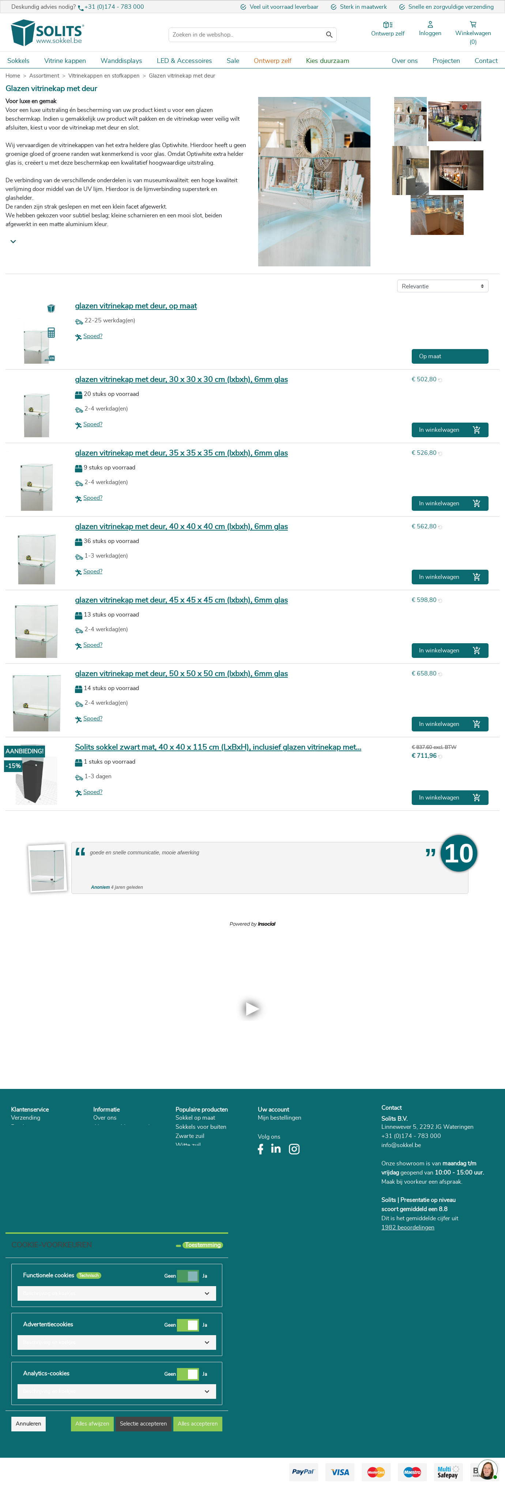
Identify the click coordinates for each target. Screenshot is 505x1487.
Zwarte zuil (190, 1136)
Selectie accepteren (143, 1424)
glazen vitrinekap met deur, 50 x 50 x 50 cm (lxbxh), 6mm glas (181, 674)
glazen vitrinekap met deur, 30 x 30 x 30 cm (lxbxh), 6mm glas (181, 379)
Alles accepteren (198, 1424)
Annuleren (28, 1424)
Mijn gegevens (276, 1136)
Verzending (25, 1118)
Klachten (22, 1154)
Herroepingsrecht (33, 1145)
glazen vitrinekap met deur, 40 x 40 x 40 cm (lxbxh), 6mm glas (181, 527)
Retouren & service (35, 1136)
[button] (117, 1293)
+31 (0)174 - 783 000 (114, 7)
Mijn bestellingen (279, 1118)
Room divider (193, 1218)
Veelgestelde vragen (37, 1163)
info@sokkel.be (401, 1145)
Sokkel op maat (195, 1118)
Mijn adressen (276, 1127)
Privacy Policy (111, 1136)
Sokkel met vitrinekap (203, 1209)
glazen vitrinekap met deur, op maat (136, 306)
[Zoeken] (253, 34)
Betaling (21, 1127)
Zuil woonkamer (196, 1191)
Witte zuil (188, 1145)
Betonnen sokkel (197, 1173)
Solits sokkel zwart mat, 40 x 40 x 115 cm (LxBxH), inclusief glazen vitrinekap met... (218, 747)
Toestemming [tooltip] (203, 1245)
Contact (391, 1108)
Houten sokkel (194, 1154)
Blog (99, 1163)
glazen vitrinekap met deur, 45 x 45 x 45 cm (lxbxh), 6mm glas (181, 600)
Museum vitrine (195, 1200)
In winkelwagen (450, 430)
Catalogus (106, 1154)
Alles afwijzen (92, 1424)
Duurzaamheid (112, 1145)
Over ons (105, 1118)
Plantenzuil (190, 1182)
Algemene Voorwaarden (124, 1127)
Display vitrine (194, 1163)
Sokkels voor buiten (201, 1127)
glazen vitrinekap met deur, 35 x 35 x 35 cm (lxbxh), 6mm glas (181, 453)
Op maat (430, 356)
